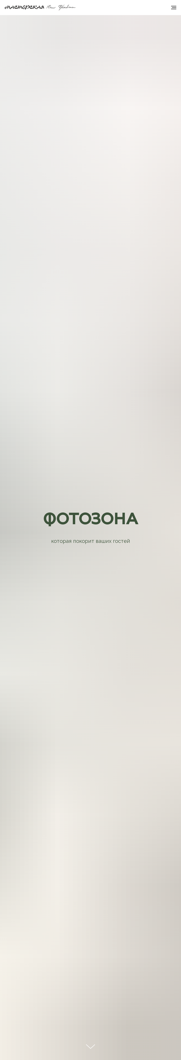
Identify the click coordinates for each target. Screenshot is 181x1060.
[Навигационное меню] (173, 7)
